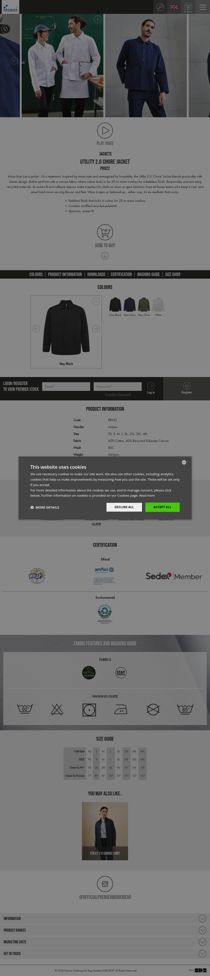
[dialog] (105, 488)
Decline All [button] (123, 507)
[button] (44, 507)
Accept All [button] (162, 507)
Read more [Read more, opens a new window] (147, 495)
